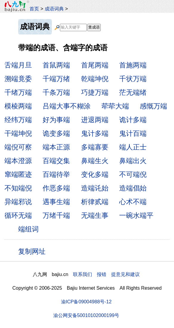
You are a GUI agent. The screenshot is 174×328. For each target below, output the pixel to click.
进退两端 (94, 120)
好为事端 (56, 120)
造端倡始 (133, 188)
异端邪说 (18, 202)
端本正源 (56, 147)
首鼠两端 (56, 65)
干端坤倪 (18, 133)
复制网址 (34, 251)
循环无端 (18, 215)
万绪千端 (56, 215)
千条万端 (56, 92)
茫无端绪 (133, 92)
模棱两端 (18, 106)
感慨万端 (153, 106)
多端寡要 (94, 147)
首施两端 (133, 65)
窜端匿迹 (18, 174)
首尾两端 (94, 65)
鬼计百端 (133, 133)
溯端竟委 (18, 79)
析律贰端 (94, 202)
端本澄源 (18, 161)
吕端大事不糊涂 (67, 106)
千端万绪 (56, 79)
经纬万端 (18, 120)
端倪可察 (18, 147)
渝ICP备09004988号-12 (86, 301)
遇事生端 (56, 202)
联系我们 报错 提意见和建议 (106, 274)
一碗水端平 (136, 215)
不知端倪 (18, 188)
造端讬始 (94, 188)
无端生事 (94, 215)
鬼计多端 (94, 133)
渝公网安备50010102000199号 (86, 315)
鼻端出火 (133, 161)
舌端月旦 (18, 65)
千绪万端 (18, 92)
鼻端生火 (94, 161)
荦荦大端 (115, 106)
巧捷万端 (94, 92)
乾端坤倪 (94, 79)
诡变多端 (56, 133)
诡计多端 (133, 120)
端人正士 (133, 147)
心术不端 (133, 202)
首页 (34, 8)
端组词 (28, 229)
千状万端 (133, 79)
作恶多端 (56, 188)
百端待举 (56, 174)
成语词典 (54, 8)
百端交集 (56, 161)
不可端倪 (133, 174)
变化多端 (94, 174)
